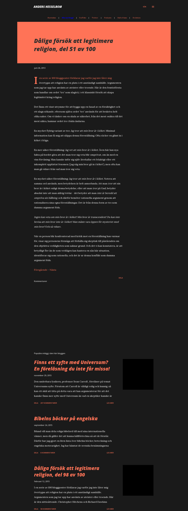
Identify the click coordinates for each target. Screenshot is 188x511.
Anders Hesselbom (48, 7)
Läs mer (110, 403)
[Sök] (144, 6)
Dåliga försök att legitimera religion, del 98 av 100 (66, 471)
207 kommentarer (48, 403)
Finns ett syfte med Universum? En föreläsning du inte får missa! (72, 365)
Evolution (136, 18)
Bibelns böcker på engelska (66, 418)
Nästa (53, 269)
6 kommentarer (47, 453)
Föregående (40, 269)
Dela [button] (121, 278)
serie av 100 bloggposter (56, 77)
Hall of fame (122, 18)
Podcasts (107, 18)
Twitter (95, 18)
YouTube (82, 18)
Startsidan (52, 18)
